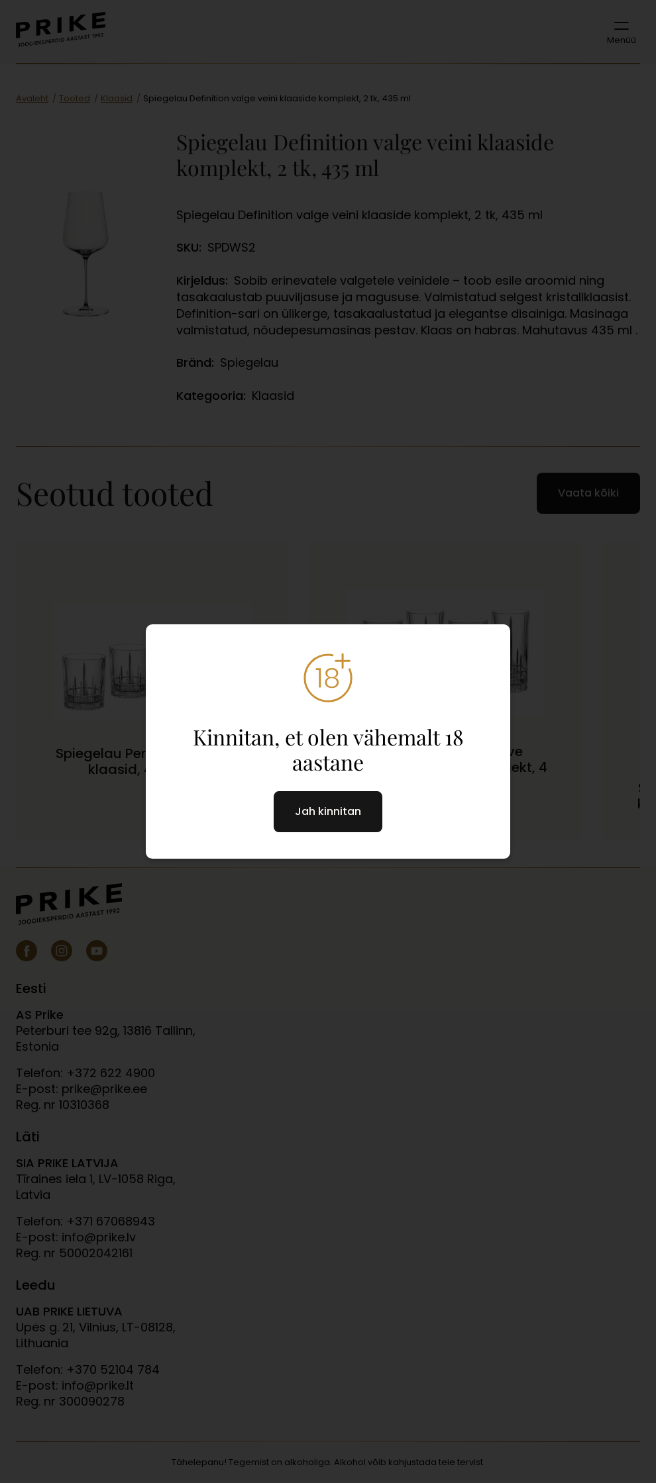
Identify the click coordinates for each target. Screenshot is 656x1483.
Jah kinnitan (328, 811)
